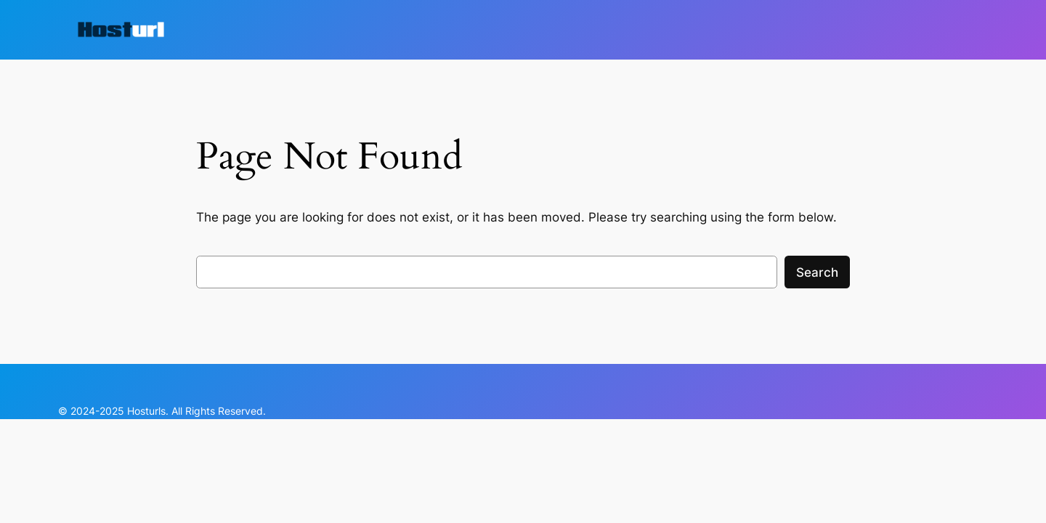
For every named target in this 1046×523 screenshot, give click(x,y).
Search (817, 272)
